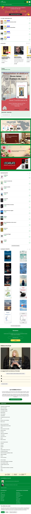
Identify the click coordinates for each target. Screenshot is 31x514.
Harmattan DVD (18, 493)
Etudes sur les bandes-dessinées (5, 424)
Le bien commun (18, 498)
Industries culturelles (3, 430)
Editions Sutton (18, 499)
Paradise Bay (6, 192)
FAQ (1, 493)
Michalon (17, 497)
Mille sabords (18, 500)
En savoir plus (4, 61)
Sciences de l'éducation (3, 457)
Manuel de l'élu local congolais (8, 210)
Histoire (2, 427)
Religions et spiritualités (3, 454)
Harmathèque (18, 492)
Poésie (1, 448)
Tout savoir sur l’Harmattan (15, 399)
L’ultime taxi (6, 228)
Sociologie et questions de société (5, 464)
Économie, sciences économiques (5, 420)
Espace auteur (2, 499)
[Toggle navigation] (29, 4)
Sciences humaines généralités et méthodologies (7, 461)
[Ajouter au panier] (29, 23)
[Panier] (29, 2)
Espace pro (2, 498)
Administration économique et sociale (5, 406)
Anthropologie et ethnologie (4, 409)
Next (29, 43)
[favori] (29, 20)
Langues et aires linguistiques (4, 433)
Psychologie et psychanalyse (4, 451)
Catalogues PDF (3, 494)
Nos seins (5, 38)
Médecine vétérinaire (3, 439)
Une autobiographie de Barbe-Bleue (9, 27)
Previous (27, 43)
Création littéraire (3, 415)
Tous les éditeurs (18, 502)
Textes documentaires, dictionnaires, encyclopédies (7, 467)
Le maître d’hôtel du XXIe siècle (9, 204)
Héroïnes (5, 216)
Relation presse (3, 496)
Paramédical (2, 443)
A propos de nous (3, 492)
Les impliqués (18, 501)
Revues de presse (3, 495)
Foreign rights (2, 500)
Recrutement (2, 497)
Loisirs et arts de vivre (3, 436)
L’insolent (5, 240)
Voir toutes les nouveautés (15, 245)
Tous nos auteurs (18, 503)
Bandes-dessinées (3, 412)
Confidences (6, 175)
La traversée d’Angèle (7, 234)
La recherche (6, 198)
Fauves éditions (18, 496)
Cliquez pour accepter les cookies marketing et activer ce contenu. (15, 358)
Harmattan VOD (18, 494)
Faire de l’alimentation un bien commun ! (10, 222)
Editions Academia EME (19, 495)
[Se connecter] (27, 2)
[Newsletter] (25, 2)
